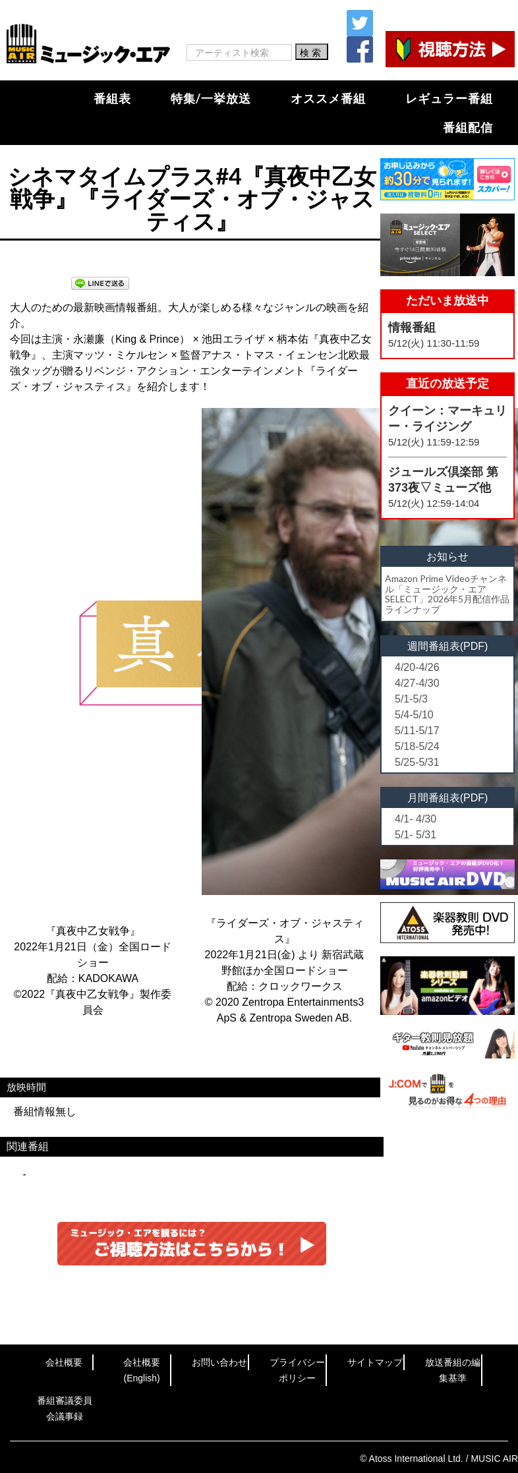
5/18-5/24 (417, 746)
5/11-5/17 (417, 730)
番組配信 (468, 127)
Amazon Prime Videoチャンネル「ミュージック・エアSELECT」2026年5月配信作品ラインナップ (447, 593)
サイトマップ (375, 1362)
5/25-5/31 (417, 762)
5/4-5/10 (414, 714)
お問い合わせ (219, 1362)
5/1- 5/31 (415, 834)
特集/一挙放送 (211, 98)
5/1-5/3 (411, 699)
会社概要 (63, 1362)
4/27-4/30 (417, 683)
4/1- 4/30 (415, 818)
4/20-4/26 (417, 667)
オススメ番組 (328, 98)
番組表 (112, 98)
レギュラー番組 (449, 98)
